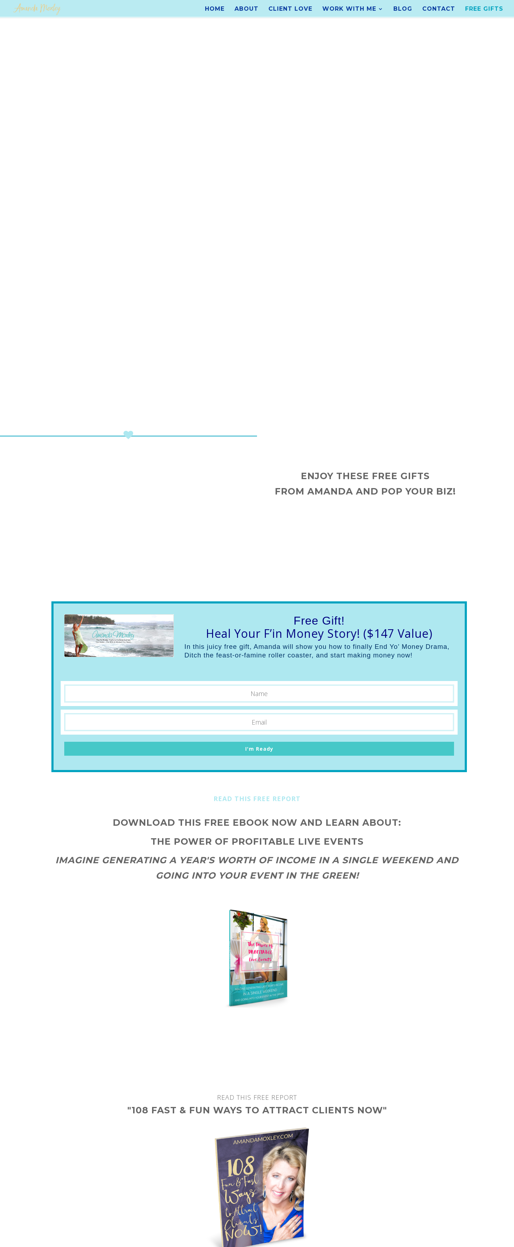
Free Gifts (484, 9)
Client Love (290, 9)
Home (215, 9)
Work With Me (349, 9)
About (246, 9)
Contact (438, 9)
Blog (402, 9)
